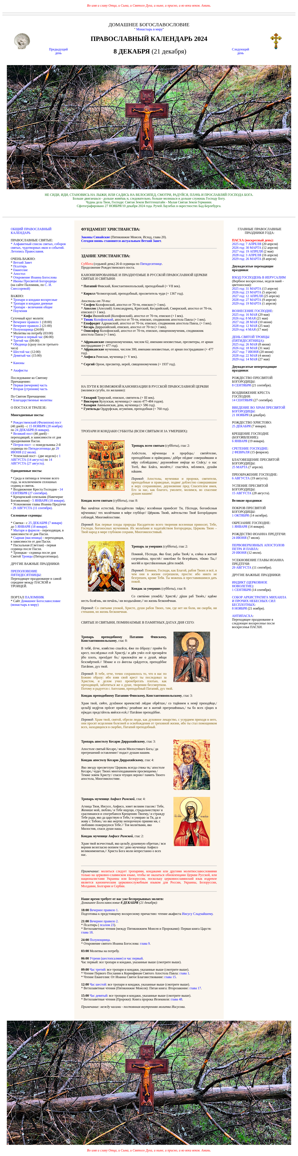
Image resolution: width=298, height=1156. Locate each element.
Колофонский (98, 319)
